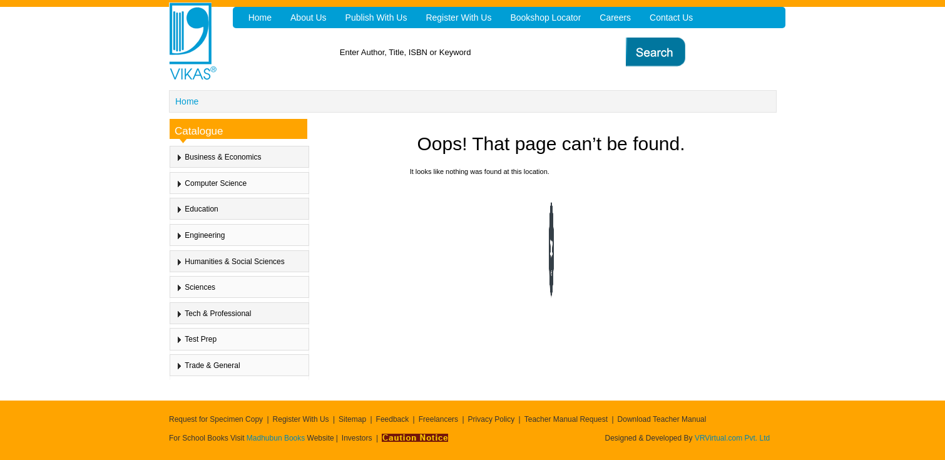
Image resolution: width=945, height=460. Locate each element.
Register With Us (301, 419)
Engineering (205, 235)
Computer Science (216, 183)
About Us (308, 18)
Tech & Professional (218, 313)
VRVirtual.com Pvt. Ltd (732, 438)
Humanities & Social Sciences (234, 261)
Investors (357, 438)
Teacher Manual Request (566, 419)
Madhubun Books (277, 438)
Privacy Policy (491, 419)
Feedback (392, 419)
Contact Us (671, 18)
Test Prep (201, 339)
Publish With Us (376, 18)
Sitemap (352, 419)
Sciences (200, 287)
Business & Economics (223, 157)
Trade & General (212, 365)
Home (186, 101)
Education (201, 209)
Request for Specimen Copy (216, 419)
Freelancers (438, 419)
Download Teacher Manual (662, 419)
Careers (615, 18)
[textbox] (492, 52)
